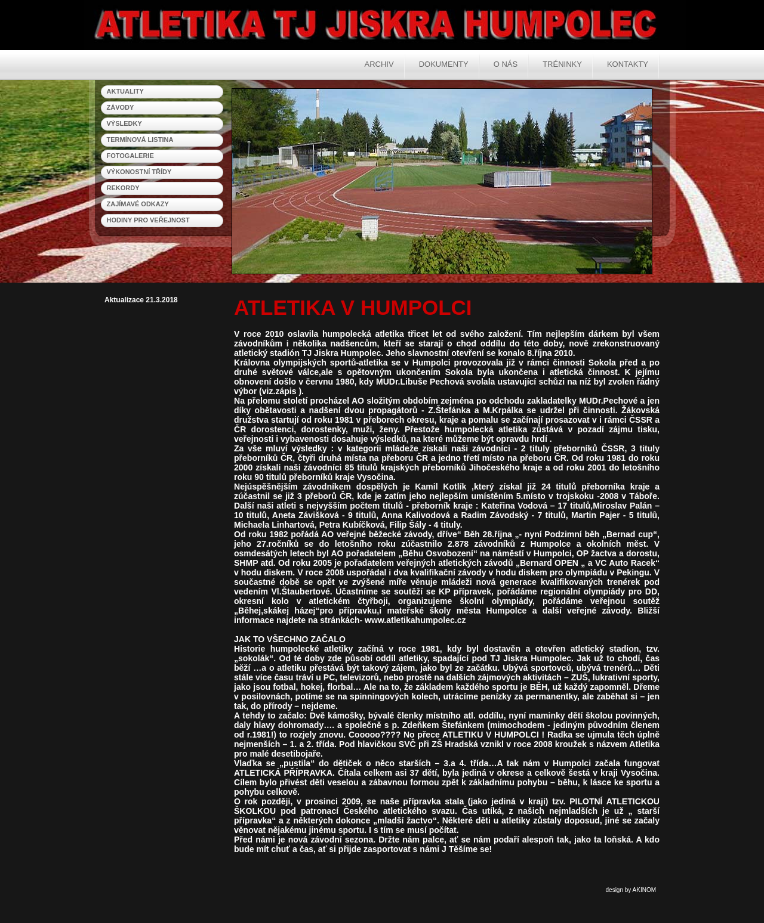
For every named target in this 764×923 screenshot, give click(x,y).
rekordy (123, 187)
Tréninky (562, 64)
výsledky (124, 123)
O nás (505, 64)
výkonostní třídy (139, 171)
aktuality (125, 91)
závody (120, 107)
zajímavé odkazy (138, 203)
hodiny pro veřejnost (148, 220)
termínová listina (140, 139)
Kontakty (627, 64)
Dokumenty (444, 64)
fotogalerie (130, 155)
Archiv (379, 64)
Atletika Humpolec (316, 24)
